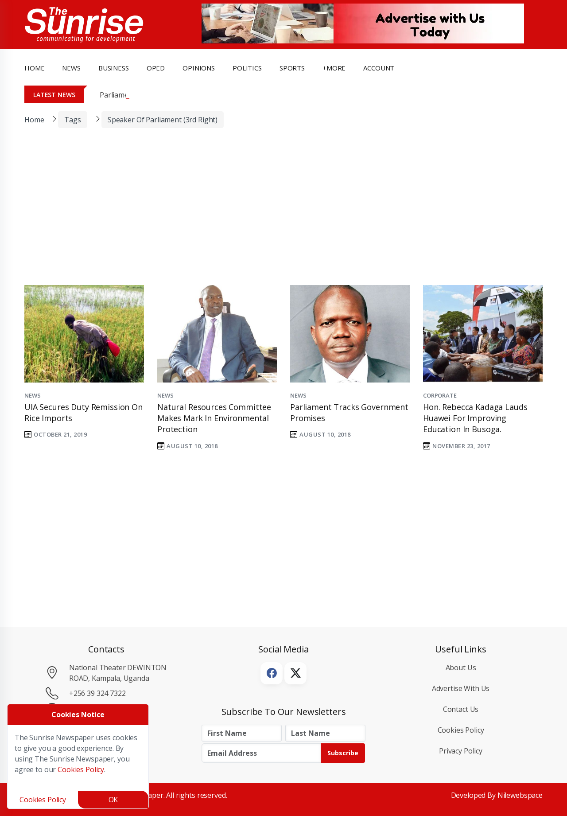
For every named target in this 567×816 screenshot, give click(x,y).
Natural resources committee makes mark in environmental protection (214, 418)
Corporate (440, 395)
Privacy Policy (460, 751)
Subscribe (342, 753)
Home (34, 67)
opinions (199, 67)
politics (247, 67)
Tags (72, 120)
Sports (292, 67)
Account (378, 67)
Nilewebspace (520, 795)
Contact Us (461, 709)
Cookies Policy (461, 730)
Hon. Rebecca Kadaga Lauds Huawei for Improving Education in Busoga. (475, 418)
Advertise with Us (461, 688)
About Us (461, 667)
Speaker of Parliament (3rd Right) (162, 120)
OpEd (156, 67)
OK (113, 799)
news (71, 67)
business (113, 67)
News (32, 395)
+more (334, 67)
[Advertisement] (276, 212)
